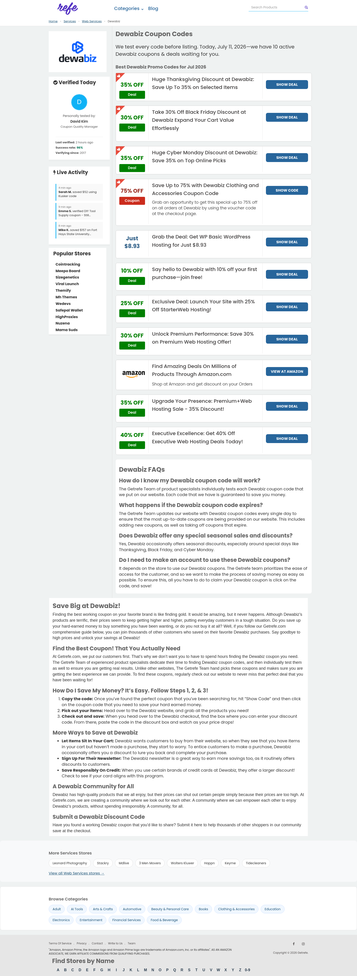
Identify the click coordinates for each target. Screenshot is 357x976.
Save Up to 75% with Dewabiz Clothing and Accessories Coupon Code (205, 189)
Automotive (132, 909)
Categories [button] (129, 8)
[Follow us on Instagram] (303, 943)
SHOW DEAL (287, 84)
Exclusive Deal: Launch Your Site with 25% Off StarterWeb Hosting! (203, 305)
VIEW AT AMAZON (287, 371)
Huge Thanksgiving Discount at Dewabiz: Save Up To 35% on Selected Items (203, 83)
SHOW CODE (287, 190)
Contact (97, 943)
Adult (57, 909)
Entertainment (91, 920)
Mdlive (124, 863)
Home (53, 21)
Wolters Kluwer (182, 863)
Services (70, 21)
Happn (209, 863)
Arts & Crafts (103, 909)
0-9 (247, 970)
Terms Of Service (60, 943)
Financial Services (126, 920)
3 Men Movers (150, 863)
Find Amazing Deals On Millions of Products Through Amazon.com (194, 370)
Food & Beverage (164, 920)
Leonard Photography (70, 863)
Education (272, 909)
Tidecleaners (256, 863)
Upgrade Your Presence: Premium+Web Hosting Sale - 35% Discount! (202, 405)
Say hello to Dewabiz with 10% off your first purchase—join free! (204, 273)
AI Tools (77, 909)
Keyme (230, 863)
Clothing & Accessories (236, 909)
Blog (153, 8)
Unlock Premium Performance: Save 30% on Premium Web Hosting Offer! (203, 337)
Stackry (103, 863)
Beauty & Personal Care (170, 909)
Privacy (82, 943)
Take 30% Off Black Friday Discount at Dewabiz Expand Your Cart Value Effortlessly (199, 120)
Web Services (92, 21)
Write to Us (115, 943)
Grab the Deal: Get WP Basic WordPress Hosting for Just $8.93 (201, 240)
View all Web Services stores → (77, 873)
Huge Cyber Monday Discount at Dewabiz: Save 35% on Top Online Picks (205, 156)
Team (131, 943)
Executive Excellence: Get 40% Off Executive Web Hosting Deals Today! (197, 437)
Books (203, 909)
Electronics (61, 920)
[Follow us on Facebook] (293, 943)
